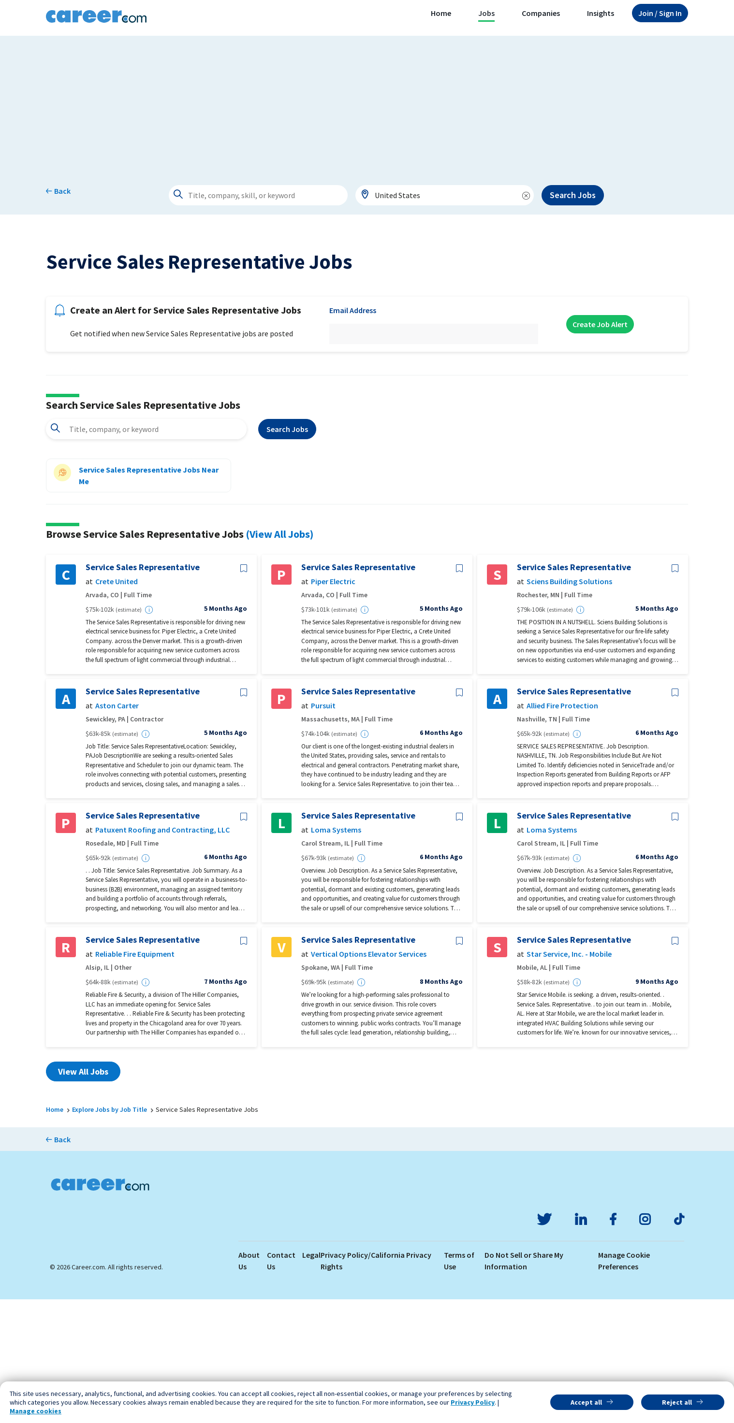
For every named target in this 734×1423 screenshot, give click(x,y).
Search (287, 553)
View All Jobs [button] (83, 1194)
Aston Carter (117, 829)
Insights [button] (600, 13)
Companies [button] (541, 13)
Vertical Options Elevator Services (368, 1077)
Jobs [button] (486, 13)
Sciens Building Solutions (569, 705)
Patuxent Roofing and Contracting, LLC (162, 953)
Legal (311, 1378)
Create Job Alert (600, 448)
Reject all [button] (677, 1402)
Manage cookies (35, 1411)
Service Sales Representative (143, 691)
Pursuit (323, 829)
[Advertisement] (367, 103)
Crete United (116, 705)
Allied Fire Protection (562, 829)
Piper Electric (333, 705)
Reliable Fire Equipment (135, 1077)
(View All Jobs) (279, 657)
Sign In (660, 13)
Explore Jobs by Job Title (109, 1232)
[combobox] (444, 195)
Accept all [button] (586, 1402)
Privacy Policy (473, 1402)
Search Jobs (573, 195)
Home (441, 13)
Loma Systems (336, 953)
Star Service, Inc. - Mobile (569, 1077)
